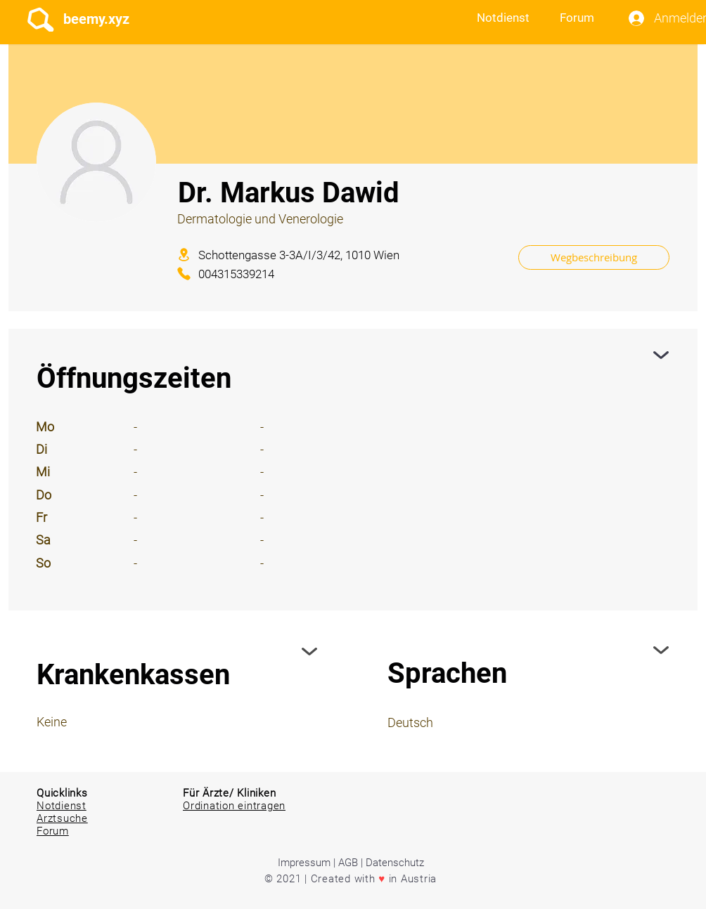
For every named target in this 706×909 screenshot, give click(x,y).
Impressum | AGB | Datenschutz (351, 862)
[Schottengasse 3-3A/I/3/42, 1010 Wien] (337, 254)
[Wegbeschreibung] (593, 257)
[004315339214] (252, 273)
